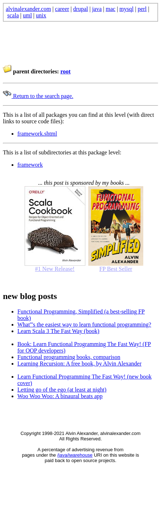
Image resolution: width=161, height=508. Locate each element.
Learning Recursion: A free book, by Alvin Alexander (79, 363)
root (65, 71)
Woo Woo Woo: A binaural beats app (60, 396)
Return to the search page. (38, 96)
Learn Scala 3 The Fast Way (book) (58, 331)
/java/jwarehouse (75, 455)
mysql (126, 9)
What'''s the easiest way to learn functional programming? (84, 324)
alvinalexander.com (28, 9)
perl (142, 9)
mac (110, 9)
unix (41, 15)
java (97, 9)
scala (13, 15)
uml (27, 15)
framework (30, 165)
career (62, 9)
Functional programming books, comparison (68, 357)
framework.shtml (37, 134)
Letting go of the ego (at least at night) (61, 390)
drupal (80, 9)
